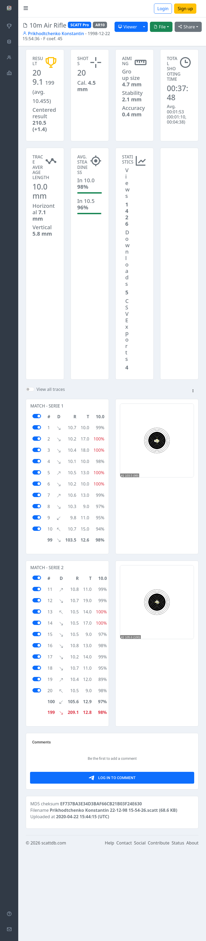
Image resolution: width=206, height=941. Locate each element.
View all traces (50, 389)
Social (140, 933)
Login (163, 9)
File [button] (159, 27)
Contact (124, 933)
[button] (192, 391)
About (192, 933)
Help (109, 933)
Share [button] (186, 27)
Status (178, 933)
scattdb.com (53, 933)
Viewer (127, 27)
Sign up (185, 9)
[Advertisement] (179, 174)
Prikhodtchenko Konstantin (53, 33)
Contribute (159, 933)
